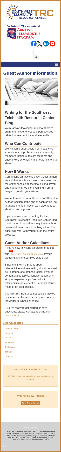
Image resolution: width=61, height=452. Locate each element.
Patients (9, 333)
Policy (8, 337)
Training (9, 352)
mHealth (9, 356)
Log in (5, 446)
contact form (12, 315)
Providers (9, 342)
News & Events (12, 328)
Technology (10, 347)
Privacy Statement (30, 428)
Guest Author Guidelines (29, 254)
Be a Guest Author (30, 403)
